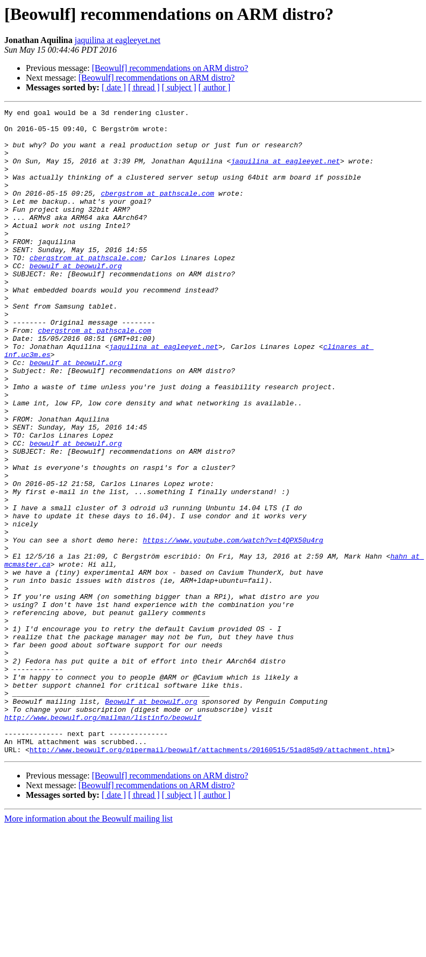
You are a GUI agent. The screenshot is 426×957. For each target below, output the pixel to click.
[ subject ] (179, 87)
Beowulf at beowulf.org (151, 820)
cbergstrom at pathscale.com (157, 211)
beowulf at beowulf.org (76, 298)
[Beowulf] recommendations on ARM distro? (170, 68)
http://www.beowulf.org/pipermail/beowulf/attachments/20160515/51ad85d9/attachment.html (210, 878)
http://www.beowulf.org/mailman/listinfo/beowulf (103, 840)
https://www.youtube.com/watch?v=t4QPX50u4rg (233, 627)
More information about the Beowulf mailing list (88, 947)
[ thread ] (144, 87)
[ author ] (214, 87)
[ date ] (114, 87)
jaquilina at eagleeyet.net (117, 40)
